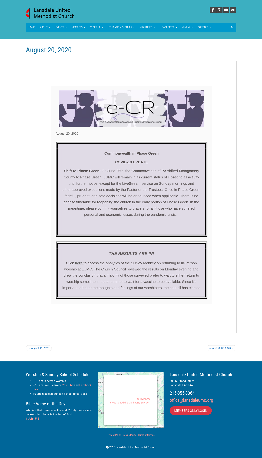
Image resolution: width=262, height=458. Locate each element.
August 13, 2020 (38, 348)
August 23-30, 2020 (221, 348)
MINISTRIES (147, 27)
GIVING (187, 27)
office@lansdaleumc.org (191, 400)
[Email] (233, 10)
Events (61, 27)
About (45, 27)
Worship (97, 27)
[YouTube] (226, 10)
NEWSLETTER (168, 27)
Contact (204, 27)
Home (31, 27)
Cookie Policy (129, 435)
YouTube (67, 385)
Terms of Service (146, 435)
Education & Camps (121, 27)
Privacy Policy (114, 435)
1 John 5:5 (32, 418)
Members (78, 27)
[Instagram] (219, 10)
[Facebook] (213, 10)
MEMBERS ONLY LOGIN (190, 410)
